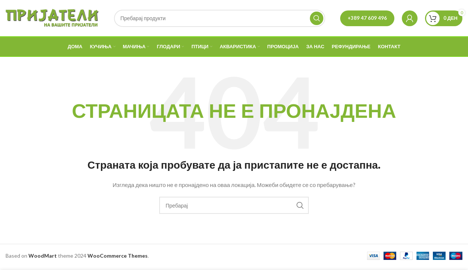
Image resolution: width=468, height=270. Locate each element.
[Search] (219, 19)
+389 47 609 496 (367, 19)
